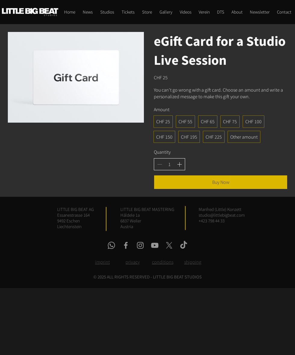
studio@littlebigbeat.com (222, 215)
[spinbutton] (169, 164)
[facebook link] (125, 245)
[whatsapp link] (111, 245)
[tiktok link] (183, 245)
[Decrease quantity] (159, 164)
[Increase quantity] (179, 164)
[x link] (169, 245)
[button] (147, 12)
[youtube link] (154, 245)
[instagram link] (140, 245)
